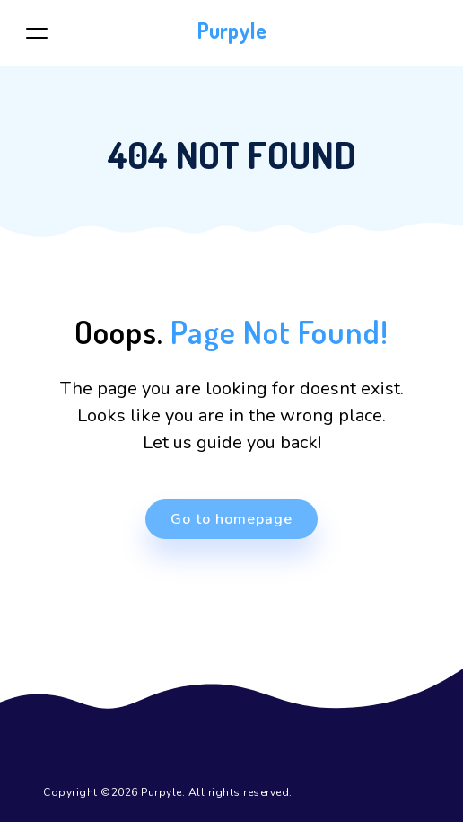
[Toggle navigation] (36, 33)
